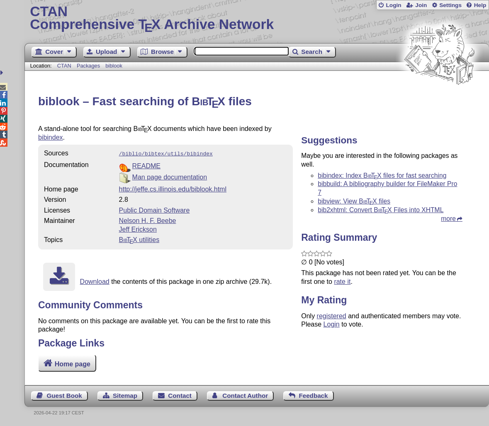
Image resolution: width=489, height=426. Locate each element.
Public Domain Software (154, 209)
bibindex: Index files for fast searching (382, 175)
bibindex (50, 137)
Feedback (313, 395)
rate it (342, 281)
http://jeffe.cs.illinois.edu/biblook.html (172, 188)
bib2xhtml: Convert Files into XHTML (380, 209)
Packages (89, 66)
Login (393, 5)
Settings (450, 5)
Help (480, 5)
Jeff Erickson (138, 228)
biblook (113, 66)
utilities (139, 238)
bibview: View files (354, 201)
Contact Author (245, 395)
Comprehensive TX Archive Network (256, 18)
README (146, 165)
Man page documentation (169, 176)
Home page (72, 364)
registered (331, 316)
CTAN (64, 66)
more (448, 218)
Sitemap (125, 395)
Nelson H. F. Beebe (147, 219)
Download (94, 280)
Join (421, 5)
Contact (180, 395)
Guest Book (64, 395)
